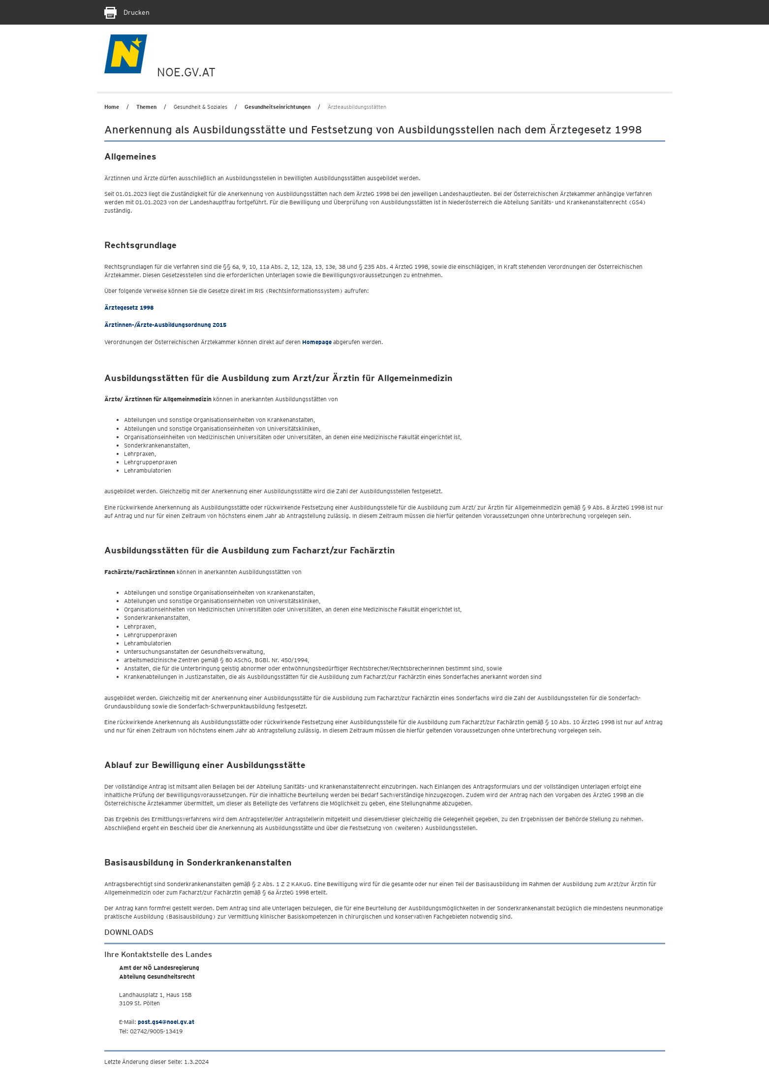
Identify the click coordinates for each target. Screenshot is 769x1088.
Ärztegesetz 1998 (129, 307)
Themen (146, 106)
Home (111, 106)
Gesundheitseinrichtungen (277, 106)
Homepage (317, 342)
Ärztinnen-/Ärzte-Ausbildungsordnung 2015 (165, 324)
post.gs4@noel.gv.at (166, 1021)
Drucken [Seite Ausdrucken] (127, 12)
